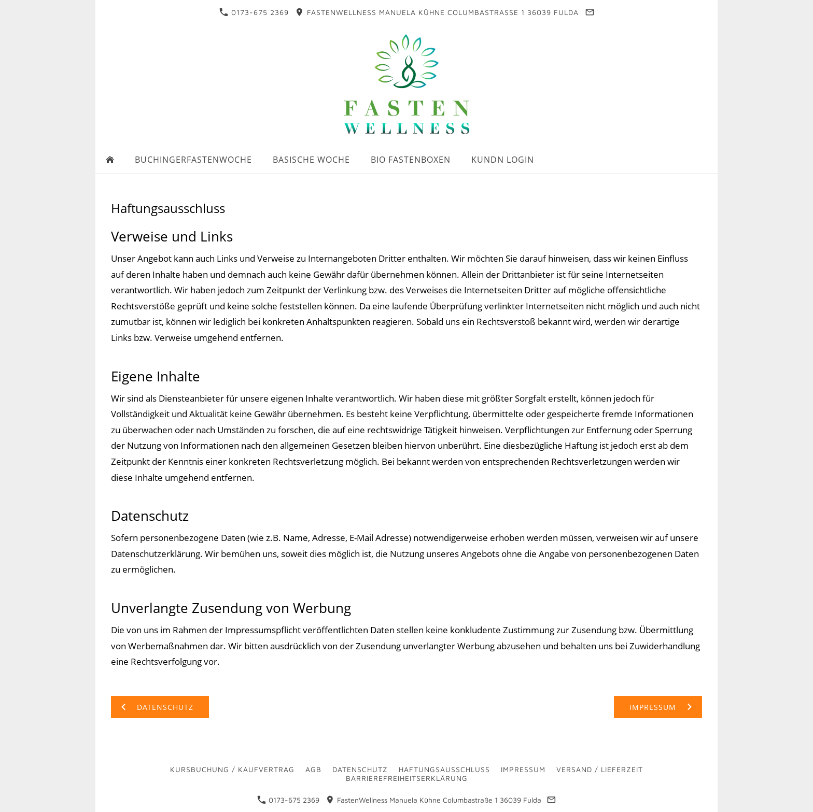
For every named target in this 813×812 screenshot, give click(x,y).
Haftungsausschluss (444, 769)
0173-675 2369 (254, 12)
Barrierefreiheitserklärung (407, 778)
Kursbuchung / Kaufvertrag (232, 769)
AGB (313, 769)
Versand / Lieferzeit (599, 769)
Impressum (523, 769)
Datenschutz (360, 769)
